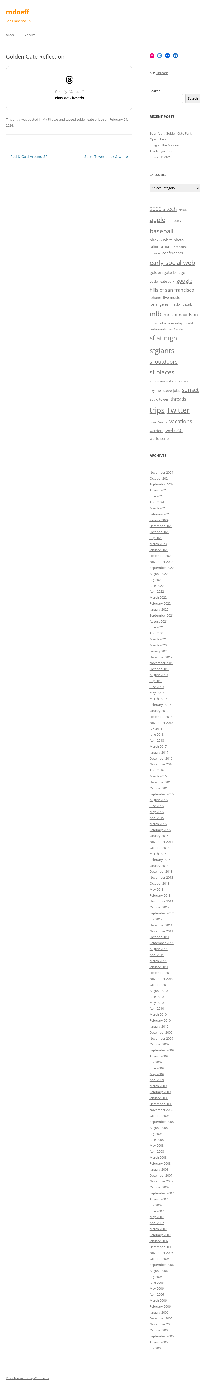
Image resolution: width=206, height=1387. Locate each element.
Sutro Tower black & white (108, 156)
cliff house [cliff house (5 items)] (180, 247)
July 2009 (156, 1062)
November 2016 (161, 764)
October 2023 (159, 532)
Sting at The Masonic (165, 145)
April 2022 (157, 591)
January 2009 (159, 1098)
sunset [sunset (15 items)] (190, 390)
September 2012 (162, 913)
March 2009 (158, 1086)
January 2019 (159, 710)
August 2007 (159, 1199)
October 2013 (159, 883)
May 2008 (157, 1145)
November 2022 (161, 561)
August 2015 (159, 800)
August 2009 (159, 1056)
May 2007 (157, 1217)
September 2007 (162, 1193)
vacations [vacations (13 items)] (180, 421)
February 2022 (160, 603)
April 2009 (157, 1080)
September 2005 (162, 1336)
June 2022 (157, 585)
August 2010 (159, 990)
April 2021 (157, 633)
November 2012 (161, 901)
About (30, 35)
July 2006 (156, 1276)
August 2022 (159, 573)
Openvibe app (160, 139)
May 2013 (157, 889)
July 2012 (156, 919)
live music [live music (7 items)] (171, 297)
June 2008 (157, 1139)
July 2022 (156, 579)
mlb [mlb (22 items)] (156, 313)
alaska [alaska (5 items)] (183, 210)
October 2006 (159, 1258)
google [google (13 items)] (184, 280)
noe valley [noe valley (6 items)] (175, 323)
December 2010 (161, 973)
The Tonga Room (162, 151)
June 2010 (157, 996)
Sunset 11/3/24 (161, 157)
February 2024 (160, 514)
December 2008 (161, 1104)
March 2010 (158, 1014)
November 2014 (161, 841)
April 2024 (157, 502)
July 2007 (156, 1205)
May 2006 (157, 1288)
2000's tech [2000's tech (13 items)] (163, 209)
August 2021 (159, 621)
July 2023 (156, 538)
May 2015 (157, 812)
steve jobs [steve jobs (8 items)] (171, 390)
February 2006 (160, 1306)
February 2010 (160, 1020)
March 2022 (158, 597)
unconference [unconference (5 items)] (158, 422)
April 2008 (157, 1151)
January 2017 (159, 752)
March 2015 (158, 824)
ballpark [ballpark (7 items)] (174, 220)
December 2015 (161, 782)
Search (155, 91)
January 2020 (159, 651)
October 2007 (159, 1187)
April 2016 (157, 770)
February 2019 (160, 704)
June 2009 (157, 1068)
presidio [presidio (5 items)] (190, 323)
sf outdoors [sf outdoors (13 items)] (164, 361)
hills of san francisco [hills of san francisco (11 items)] (172, 290)
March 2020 (158, 645)
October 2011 (159, 937)
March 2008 (158, 1157)
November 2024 (161, 472)
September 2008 (162, 1121)
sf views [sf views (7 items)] (181, 381)
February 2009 (160, 1092)
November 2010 (161, 978)
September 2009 (162, 1050)
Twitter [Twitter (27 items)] (178, 410)
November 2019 (161, 663)
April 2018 (157, 740)
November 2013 (161, 877)
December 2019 (161, 657)
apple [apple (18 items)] (157, 219)
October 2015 (159, 788)
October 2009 (159, 1044)
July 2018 (156, 728)
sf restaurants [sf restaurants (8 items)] (161, 381)
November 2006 (161, 1252)
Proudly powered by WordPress (27, 1378)
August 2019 (159, 675)
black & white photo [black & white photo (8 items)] (167, 240)
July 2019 (156, 681)
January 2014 (159, 865)
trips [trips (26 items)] (157, 410)
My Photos (50, 119)
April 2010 (157, 1008)
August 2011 (159, 949)
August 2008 (159, 1127)
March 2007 (158, 1229)
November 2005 (161, 1324)
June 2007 (157, 1211)
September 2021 (162, 615)
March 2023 (158, 544)
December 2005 (161, 1318)
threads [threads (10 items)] (178, 399)
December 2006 (161, 1247)
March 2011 (158, 961)
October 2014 (159, 847)
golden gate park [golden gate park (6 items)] (162, 281)
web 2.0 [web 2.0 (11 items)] (174, 430)
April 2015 (157, 818)
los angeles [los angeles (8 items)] (159, 304)
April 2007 (157, 1223)
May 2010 (157, 1002)
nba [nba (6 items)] (163, 323)
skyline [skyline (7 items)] (155, 390)
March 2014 (158, 853)
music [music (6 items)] (154, 323)
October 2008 (159, 1115)
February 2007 (160, 1235)
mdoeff (17, 11)
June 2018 (157, 734)
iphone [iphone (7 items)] (155, 297)
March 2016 (158, 776)
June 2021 (157, 627)
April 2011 (157, 955)
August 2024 (159, 490)
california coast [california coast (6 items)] (161, 247)
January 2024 (159, 520)
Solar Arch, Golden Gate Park (171, 133)
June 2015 (157, 806)
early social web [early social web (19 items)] (172, 262)
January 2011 (159, 967)
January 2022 (159, 609)
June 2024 (157, 496)
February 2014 (160, 859)
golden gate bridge (90, 119)
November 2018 (161, 722)
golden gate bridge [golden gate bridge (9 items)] (167, 272)
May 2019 (157, 693)
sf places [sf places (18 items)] (162, 372)
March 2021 (158, 639)
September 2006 (162, 1264)
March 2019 (158, 698)
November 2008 (161, 1110)
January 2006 (159, 1312)
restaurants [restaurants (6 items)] (158, 329)
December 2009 (161, 1032)
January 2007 (159, 1241)
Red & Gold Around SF (26, 156)
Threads (162, 73)
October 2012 (159, 907)
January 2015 (159, 835)
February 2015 (160, 830)
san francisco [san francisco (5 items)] (177, 329)
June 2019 (157, 687)
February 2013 (160, 895)
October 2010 (159, 984)
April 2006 (157, 1294)
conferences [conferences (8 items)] (172, 253)
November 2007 (161, 1181)
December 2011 (161, 925)
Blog (10, 35)
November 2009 (161, 1038)
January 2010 (159, 1026)
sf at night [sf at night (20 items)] (164, 338)
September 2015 (162, 794)
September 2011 (162, 943)
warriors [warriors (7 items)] (156, 430)
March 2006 (158, 1300)
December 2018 (161, 716)
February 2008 (160, 1163)
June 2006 (157, 1282)
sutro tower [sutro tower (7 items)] (159, 399)
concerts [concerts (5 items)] (155, 253)
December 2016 (161, 758)
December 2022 (161, 556)
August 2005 (159, 1342)
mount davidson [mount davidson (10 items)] (181, 315)
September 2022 (162, 567)
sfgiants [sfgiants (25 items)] (162, 350)
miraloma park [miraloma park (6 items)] (181, 304)
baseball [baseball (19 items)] (161, 231)
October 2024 (159, 478)
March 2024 (158, 508)
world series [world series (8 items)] (160, 438)
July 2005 (156, 1348)
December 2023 (161, 526)
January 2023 (159, 550)
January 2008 (159, 1169)
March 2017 (158, 746)
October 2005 (159, 1330)
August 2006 (159, 1270)
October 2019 (159, 669)
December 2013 (161, 871)
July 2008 (156, 1133)
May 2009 (157, 1074)
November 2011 (161, 931)
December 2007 (161, 1175)
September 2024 (162, 484)
